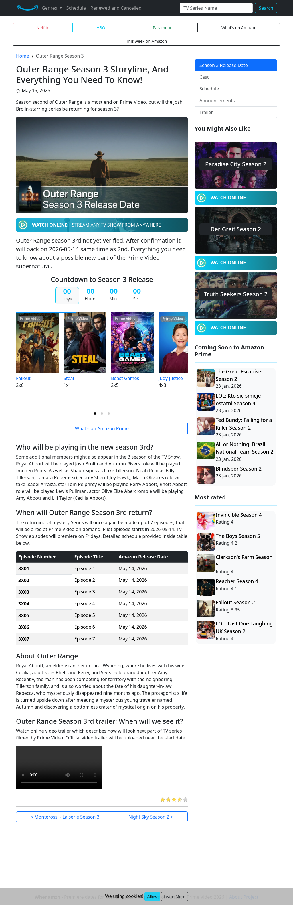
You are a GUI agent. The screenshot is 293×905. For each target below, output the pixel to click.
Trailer (206, 112)
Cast (204, 77)
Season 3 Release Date (223, 65)
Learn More (174, 896)
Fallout (23, 378)
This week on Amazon (146, 41)
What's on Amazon (238, 27)
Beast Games (125, 378)
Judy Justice (171, 378)
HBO (100, 27)
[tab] (95, 413)
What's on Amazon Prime (102, 428)
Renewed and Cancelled (116, 8)
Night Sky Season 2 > (150, 817)
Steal (69, 378)
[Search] (216, 8)
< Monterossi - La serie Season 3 (65, 817)
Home (22, 56)
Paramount (163, 27)
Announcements (217, 100)
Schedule (76, 8)
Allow (152, 896)
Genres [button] (50, 8)
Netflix (43, 27)
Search (266, 8)
